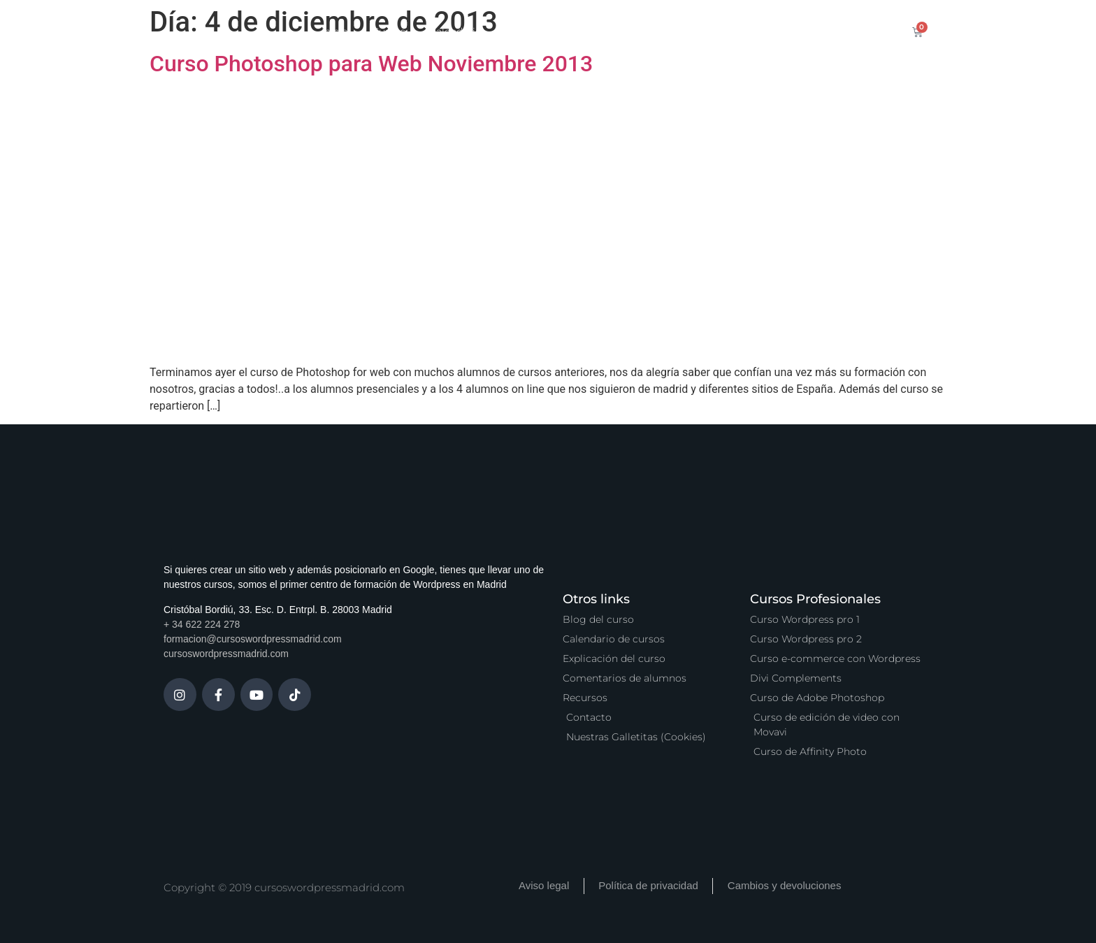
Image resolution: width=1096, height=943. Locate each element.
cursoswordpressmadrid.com (226, 653)
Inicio (335, 31)
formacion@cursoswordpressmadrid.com (253, 639)
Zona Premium (609, 31)
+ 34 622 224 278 (202, 624)
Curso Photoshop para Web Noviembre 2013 (371, 63)
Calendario (455, 31)
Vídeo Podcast (705, 31)
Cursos (388, 31)
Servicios (527, 31)
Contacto (787, 31)
